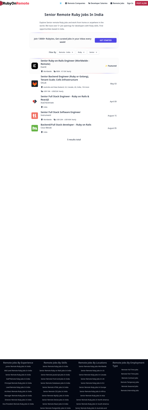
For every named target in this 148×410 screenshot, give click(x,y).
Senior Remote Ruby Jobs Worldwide (92, 366)
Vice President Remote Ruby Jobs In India (18, 404)
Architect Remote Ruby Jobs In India (18, 391)
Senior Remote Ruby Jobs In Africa (93, 391)
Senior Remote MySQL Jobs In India (55, 395)
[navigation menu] (60, 3)
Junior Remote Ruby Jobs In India (18, 366)
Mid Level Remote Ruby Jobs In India (18, 370)
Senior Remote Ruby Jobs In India (18, 375)
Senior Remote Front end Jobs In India (55, 379)
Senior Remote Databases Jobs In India (55, 383)
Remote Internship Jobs (130, 390)
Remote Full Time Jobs (129, 370)
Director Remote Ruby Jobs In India (18, 400)
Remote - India (66, 52)
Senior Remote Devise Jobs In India (55, 400)
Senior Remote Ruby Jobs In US (92, 370)
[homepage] (14, 3)
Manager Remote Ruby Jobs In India (18, 395)
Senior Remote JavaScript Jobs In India (55, 375)
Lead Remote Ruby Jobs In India (18, 387)
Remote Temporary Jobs (130, 382)
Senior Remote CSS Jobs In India (55, 391)
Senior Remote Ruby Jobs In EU (92, 383)
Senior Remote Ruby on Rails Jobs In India (55, 370)
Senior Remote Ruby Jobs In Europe (92, 387)
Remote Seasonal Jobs (130, 386)
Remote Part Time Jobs (129, 374)
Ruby (81, 52)
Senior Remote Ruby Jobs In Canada (92, 375)
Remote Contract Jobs (130, 378)
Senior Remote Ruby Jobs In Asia (92, 395)
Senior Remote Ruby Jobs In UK (92, 379)
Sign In (130, 3)
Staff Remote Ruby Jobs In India (18, 379)
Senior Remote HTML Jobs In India (55, 387)
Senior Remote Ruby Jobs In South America (92, 404)
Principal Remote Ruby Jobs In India (18, 383)
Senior (93, 52)
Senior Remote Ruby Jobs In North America (92, 400)
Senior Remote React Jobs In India (55, 404)
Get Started (106, 40)
